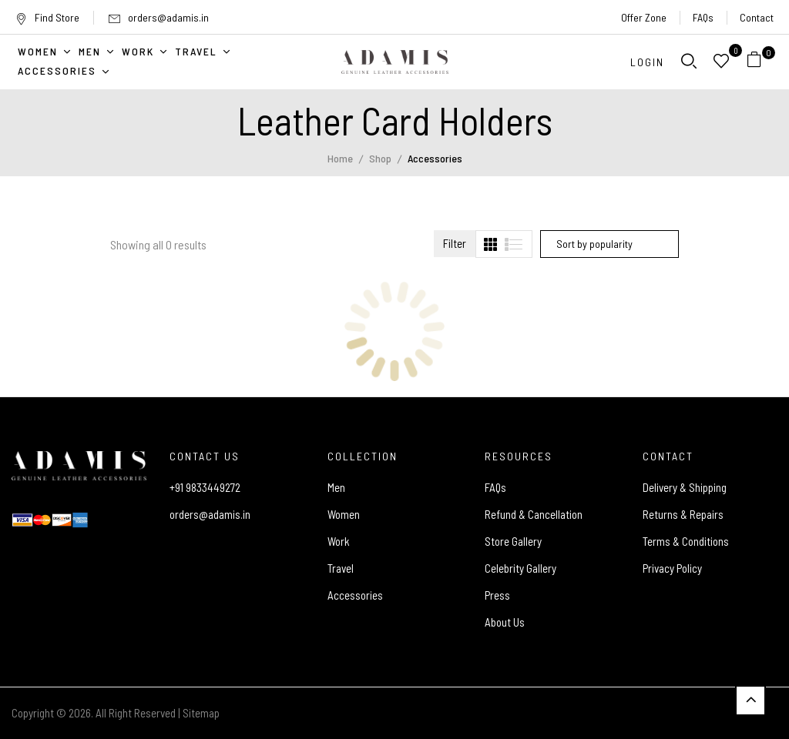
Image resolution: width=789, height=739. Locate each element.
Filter (454, 243)
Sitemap (201, 713)
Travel (340, 568)
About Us (505, 622)
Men (336, 487)
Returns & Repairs (683, 514)
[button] (760, 62)
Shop (380, 158)
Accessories (355, 595)
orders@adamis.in (168, 17)
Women (343, 514)
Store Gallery (513, 541)
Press (497, 595)
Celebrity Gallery (520, 568)
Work (338, 541)
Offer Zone (643, 17)
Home (340, 158)
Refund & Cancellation (534, 514)
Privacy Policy (672, 568)
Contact (757, 17)
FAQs (703, 17)
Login (647, 62)
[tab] (490, 244)
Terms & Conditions (686, 541)
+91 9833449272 (205, 487)
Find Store (47, 17)
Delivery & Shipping (685, 487)
